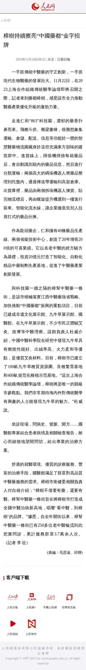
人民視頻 (13, 626)
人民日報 (13, 599)
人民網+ (32, 599)
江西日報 (63, 59)
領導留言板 (69, 599)
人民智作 (32, 626)
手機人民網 (50, 599)
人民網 (5, 20)
